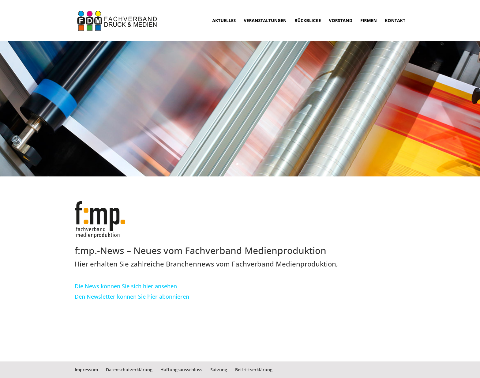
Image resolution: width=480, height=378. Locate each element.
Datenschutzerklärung (129, 369)
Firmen (368, 20)
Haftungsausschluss (181, 369)
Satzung (218, 369)
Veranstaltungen (265, 20)
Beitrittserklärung (253, 369)
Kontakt (395, 20)
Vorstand (340, 20)
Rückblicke (307, 20)
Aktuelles (224, 20)
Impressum (86, 369)
